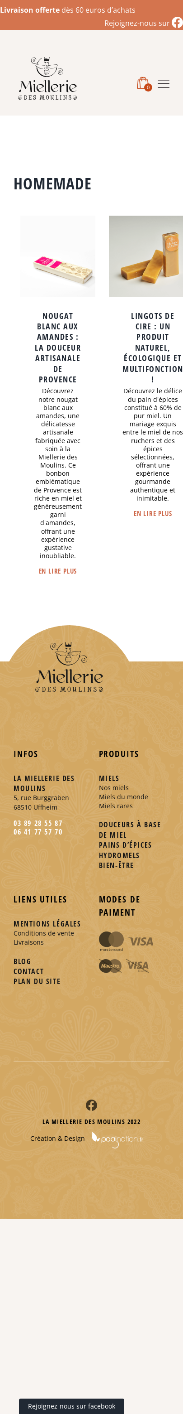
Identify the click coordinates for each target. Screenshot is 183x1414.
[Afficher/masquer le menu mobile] (163, 82)
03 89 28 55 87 (38, 823)
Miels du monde (123, 796)
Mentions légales (47, 924)
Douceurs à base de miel (130, 830)
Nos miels (114, 787)
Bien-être (116, 865)
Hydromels (119, 855)
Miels (109, 778)
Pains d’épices (125, 845)
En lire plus (58, 570)
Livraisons (29, 942)
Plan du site (37, 981)
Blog (22, 961)
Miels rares (116, 805)
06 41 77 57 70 (38, 832)
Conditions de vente (44, 933)
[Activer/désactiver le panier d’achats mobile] (143, 82)
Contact (29, 971)
